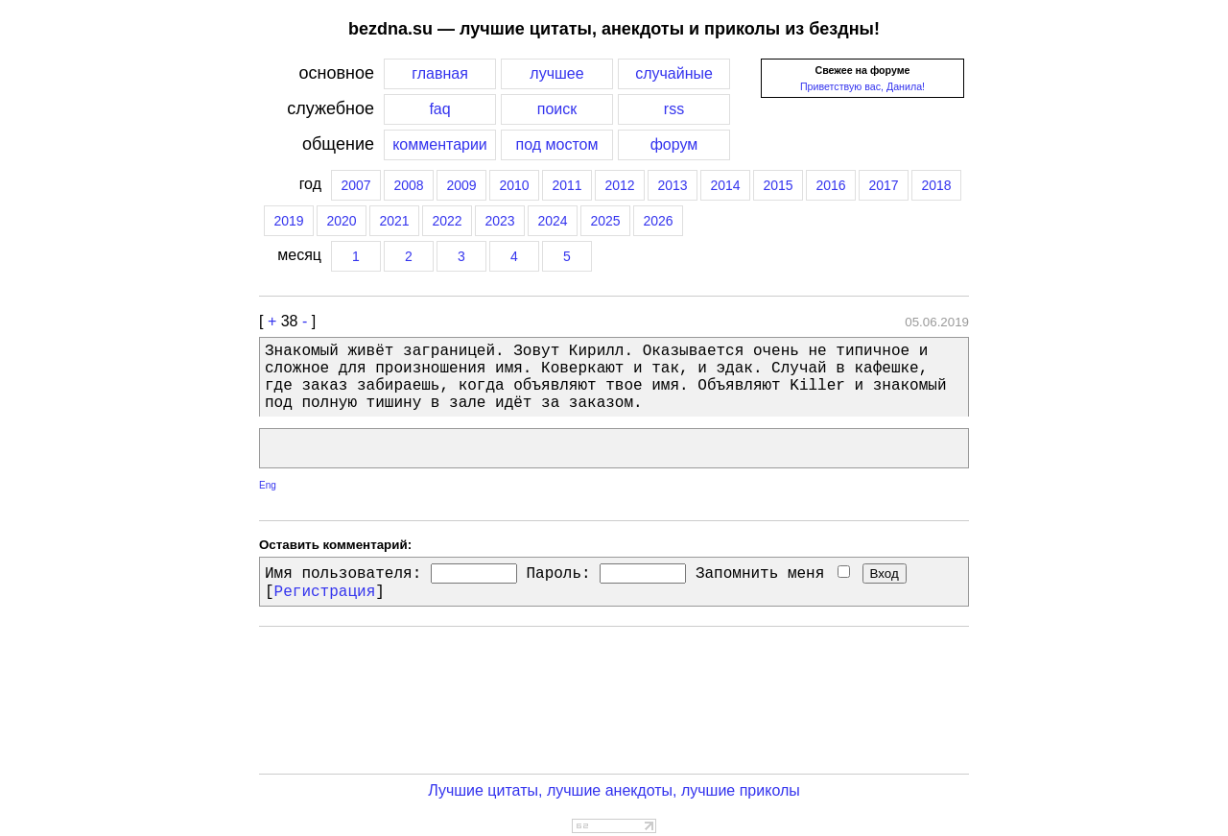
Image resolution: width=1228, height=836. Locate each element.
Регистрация (325, 592)
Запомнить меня (773, 574)
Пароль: (558, 574)
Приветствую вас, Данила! (862, 86)
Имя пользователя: (343, 574)
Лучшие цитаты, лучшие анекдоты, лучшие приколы (614, 790)
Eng (267, 485)
